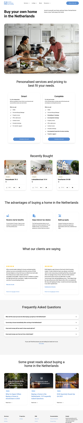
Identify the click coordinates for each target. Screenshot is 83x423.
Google (13, 291)
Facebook (52, 291)
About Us (37, 418)
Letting (5, 418)
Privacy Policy (53, 421)
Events (36, 421)
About (40, 3)
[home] (9, 3)
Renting (5, 421)
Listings (21, 418)
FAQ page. (41, 343)
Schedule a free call (24, 139)
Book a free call (72, 3)
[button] (27, 3)
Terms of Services (54, 418)
